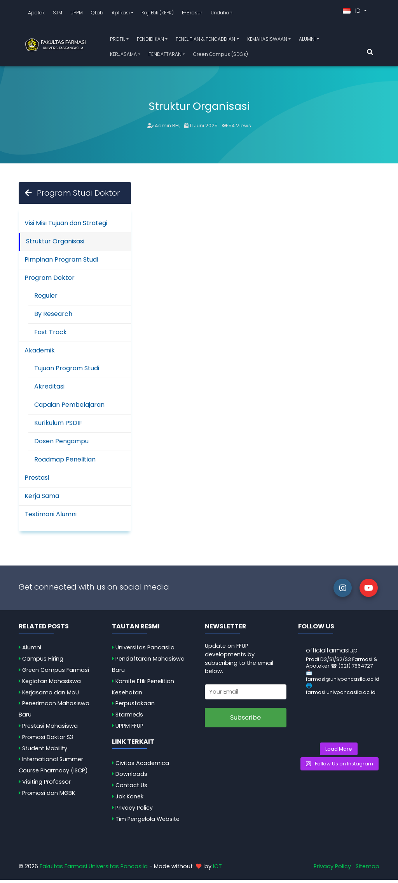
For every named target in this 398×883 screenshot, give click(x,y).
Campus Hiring (42, 662)
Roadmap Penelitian (65, 462)
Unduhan (221, 14)
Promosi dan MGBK (48, 796)
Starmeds (129, 718)
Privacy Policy (134, 811)
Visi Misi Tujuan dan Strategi (65, 225)
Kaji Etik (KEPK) (157, 14)
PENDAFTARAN (165, 55)
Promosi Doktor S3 (47, 740)
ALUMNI (307, 40)
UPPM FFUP (129, 729)
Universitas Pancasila (145, 650)
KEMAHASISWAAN (267, 40)
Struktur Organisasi (55, 243)
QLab (97, 14)
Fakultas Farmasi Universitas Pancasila (94, 869)
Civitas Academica (142, 766)
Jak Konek (129, 799)
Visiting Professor (46, 785)
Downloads (131, 777)
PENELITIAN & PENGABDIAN (205, 40)
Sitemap (367, 869)
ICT (217, 869)
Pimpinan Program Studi (61, 262)
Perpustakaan (135, 706)
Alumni (31, 650)
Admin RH (167, 128)
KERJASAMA (123, 55)
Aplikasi (121, 14)
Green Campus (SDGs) (220, 55)
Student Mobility (44, 751)
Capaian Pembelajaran (69, 407)
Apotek (36, 14)
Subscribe (245, 720)
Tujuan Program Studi (66, 370)
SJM (57, 14)
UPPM (76, 14)
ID (352, 12)
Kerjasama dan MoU (50, 695)
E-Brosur (192, 14)
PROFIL (117, 40)
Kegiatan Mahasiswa (51, 684)
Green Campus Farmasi (55, 673)
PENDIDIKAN (150, 40)
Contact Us (131, 788)
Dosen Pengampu (61, 443)
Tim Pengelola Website (147, 822)
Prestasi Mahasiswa (50, 729)
